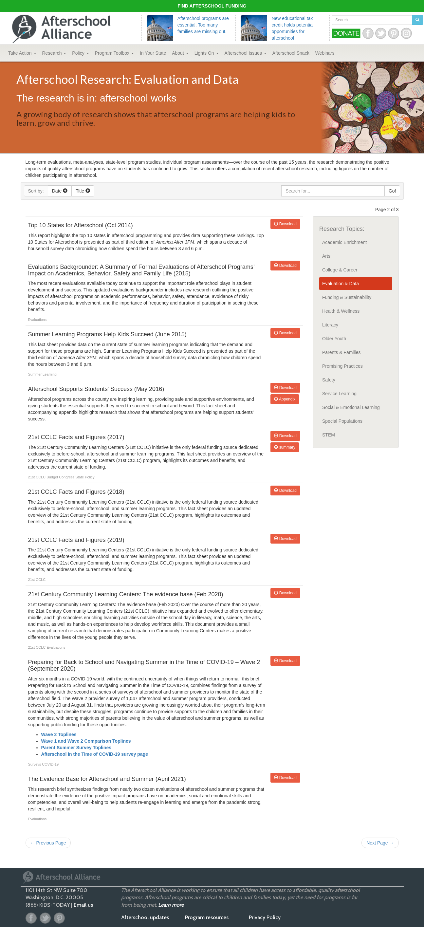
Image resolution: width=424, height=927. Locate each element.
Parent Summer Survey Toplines (76, 747)
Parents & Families (341, 352)
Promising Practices (342, 366)
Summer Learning (42, 374)
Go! (392, 191)
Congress (67, 477)
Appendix (284, 399)
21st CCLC (37, 477)
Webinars (325, 53)
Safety (328, 379)
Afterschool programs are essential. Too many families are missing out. (203, 25)
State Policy (84, 477)
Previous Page (48, 842)
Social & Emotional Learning (351, 407)
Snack (290, 53)
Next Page (380, 842)
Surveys (35, 764)
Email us (83, 905)
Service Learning (339, 393)
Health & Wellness (340, 311)
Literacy (330, 324)
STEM (328, 434)
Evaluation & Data (340, 283)
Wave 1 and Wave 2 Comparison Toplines (86, 741)
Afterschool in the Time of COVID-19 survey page (94, 754)
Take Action (22, 53)
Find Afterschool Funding (212, 6)
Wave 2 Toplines (59, 734)
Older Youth (334, 338)
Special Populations (342, 421)
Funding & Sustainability (346, 297)
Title (83, 191)
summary (284, 447)
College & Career (339, 269)
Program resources (207, 917)
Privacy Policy (265, 917)
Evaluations (37, 320)
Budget (52, 477)
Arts (326, 256)
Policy (80, 53)
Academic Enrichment (344, 242)
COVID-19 (50, 764)
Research (54, 53)
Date (59, 191)
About (180, 53)
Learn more (171, 905)
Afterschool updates (145, 917)
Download (285, 224)
